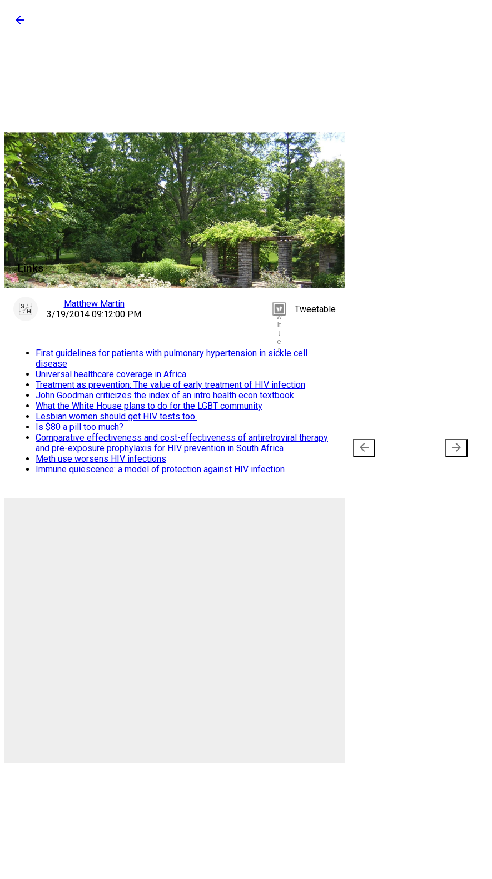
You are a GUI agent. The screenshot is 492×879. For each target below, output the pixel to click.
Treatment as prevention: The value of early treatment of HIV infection (170, 384)
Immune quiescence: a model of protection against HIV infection (160, 469)
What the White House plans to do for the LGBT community (149, 406)
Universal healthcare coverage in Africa (111, 374)
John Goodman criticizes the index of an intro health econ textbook (165, 395)
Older (440, 448)
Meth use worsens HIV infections (101, 458)
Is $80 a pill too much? (79, 427)
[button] (20, 23)
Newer (383, 448)
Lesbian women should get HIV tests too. (116, 416)
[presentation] (364, 448)
